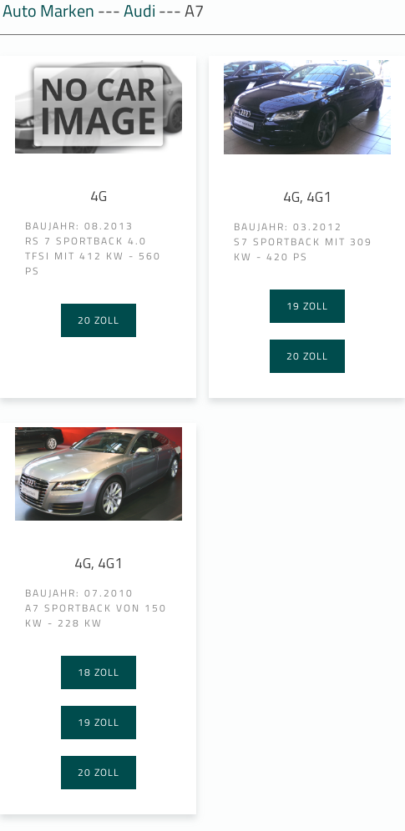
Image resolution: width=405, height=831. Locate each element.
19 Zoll (307, 306)
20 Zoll (98, 320)
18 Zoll (98, 672)
